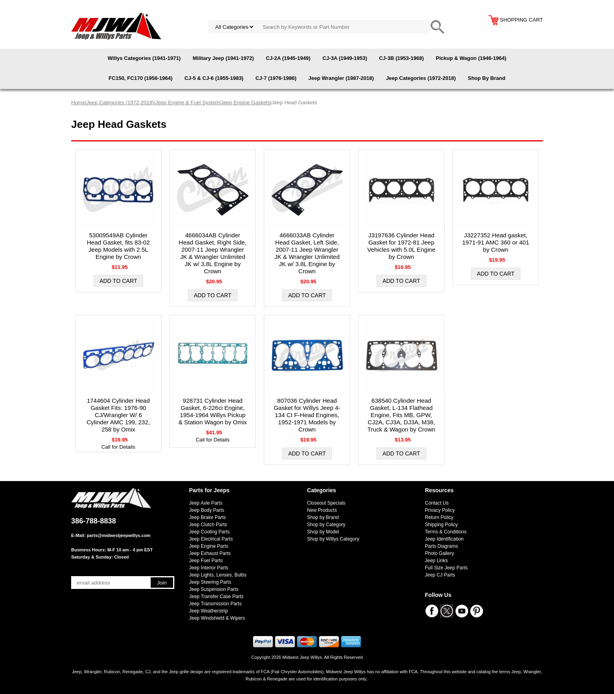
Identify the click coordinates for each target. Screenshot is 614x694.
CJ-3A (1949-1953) (345, 58)
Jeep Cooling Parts (209, 532)
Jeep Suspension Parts (213, 589)
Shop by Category (326, 524)
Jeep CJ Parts (440, 575)
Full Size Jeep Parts (446, 568)
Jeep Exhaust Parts (210, 553)
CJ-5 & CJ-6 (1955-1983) (214, 78)
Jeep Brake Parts (207, 517)
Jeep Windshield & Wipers (217, 618)
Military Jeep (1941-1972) (223, 58)
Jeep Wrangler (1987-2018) (341, 78)
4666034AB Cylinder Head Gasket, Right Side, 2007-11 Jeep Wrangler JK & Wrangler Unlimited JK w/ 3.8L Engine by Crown (212, 253)
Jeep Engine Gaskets (245, 102)
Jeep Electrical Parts (211, 539)
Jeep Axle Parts (205, 503)
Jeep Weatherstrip (208, 611)
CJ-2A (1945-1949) (288, 58)
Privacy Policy (440, 510)
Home (78, 102)
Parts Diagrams (441, 546)
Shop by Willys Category (333, 539)
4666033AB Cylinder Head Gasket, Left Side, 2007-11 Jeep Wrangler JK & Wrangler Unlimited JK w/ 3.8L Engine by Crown (306, 253)
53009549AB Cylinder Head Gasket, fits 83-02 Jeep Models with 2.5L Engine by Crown (118, 246)
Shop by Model (323, 532)
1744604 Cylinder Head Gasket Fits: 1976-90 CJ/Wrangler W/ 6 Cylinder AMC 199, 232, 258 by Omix (118, 415)
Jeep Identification (444, 539)
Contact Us (437, 503)
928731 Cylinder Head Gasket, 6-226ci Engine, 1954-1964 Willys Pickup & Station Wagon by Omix (212, 411)
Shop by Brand (323, 517)
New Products (322, 510)
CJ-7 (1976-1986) (276, 78)
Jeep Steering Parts (210, 582)
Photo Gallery (439, 553)
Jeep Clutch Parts (208, 524)
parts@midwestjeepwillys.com (118, 535)
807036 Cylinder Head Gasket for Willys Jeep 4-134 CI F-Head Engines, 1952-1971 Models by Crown (307, 415)
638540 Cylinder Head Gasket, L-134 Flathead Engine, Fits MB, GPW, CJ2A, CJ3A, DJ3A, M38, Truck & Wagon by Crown (401, 415)
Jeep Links (436, 560)
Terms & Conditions (445, 532)
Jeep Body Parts (206, 510)
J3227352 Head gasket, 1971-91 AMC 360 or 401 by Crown (495, 242)
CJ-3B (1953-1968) (401, 58)
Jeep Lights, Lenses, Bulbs (217, 575)
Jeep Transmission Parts (215, 604)
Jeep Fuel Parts (206, 560)
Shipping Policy (441, 524)
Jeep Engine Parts (208, 546)
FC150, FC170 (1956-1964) (141, 78)
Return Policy (439, 517)
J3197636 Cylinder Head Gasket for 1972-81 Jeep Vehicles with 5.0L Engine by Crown (401, 246)
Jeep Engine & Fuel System (187, 102)
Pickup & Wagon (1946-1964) (471, 58)
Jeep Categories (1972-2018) (421, 78)
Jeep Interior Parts (208, 568)
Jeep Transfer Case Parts (216, 596)
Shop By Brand (486, 78)
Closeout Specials (326, 503)
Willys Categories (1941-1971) (144, 58)
